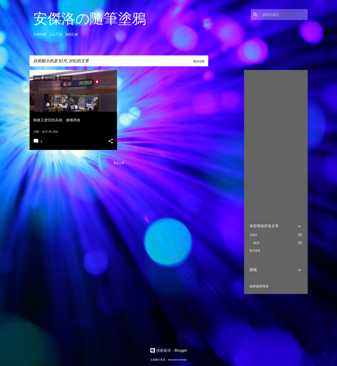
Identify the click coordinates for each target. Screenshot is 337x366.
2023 (253, 235)
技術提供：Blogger (168, 350)
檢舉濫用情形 (259, 286)
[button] (110, 141)
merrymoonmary (177, 359)
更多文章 (118, 163)
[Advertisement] (225, 138)
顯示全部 (199, 61)
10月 (256, 243)
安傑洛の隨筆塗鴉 (89, 18)
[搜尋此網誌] (284, 14)
